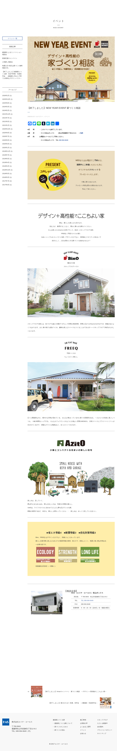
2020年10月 (6, 129)
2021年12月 (6, 114)
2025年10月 (6, 99)
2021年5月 (5, 121)
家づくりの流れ (60, 730)
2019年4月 (5, 162)
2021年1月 (5, 125)
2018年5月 (5, 173)
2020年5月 (5, 140)
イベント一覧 (12, 38)
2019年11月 (6, 151)
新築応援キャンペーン (9, 58)
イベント (47, 116)
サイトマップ (101, 733)
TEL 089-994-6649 (87, 600)
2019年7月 (5, 155)
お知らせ (83, 733)
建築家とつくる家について (63, 723)
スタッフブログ (102, 720)
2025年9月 (5, 103)
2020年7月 (5, 136)
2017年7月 (5, 181)
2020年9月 (5, 133)
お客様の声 (84, 723)
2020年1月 (5, 147)
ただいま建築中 (102, 723)
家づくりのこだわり (61, 727)
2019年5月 (5, 159)
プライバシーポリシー (104, 730)
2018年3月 (5, 177)
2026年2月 (5, 95)
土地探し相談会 (7, 62)
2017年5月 (5, 185)
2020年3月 (5, 144)
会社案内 (100, 727)
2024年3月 (5, 106)
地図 (81, 133)
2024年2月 (5, 110)
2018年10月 (6, 170)
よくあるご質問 (85, 727)
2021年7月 (5, 118)
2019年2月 (5, 166)
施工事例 (83, 720)
